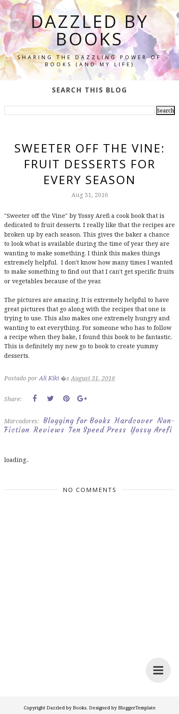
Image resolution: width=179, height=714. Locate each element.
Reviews (49, 429)
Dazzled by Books (90, 29)
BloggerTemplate (137, 707)
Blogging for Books (76, 420)
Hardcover (134, 420)
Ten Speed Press (97, 429)
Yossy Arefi (151, 429)
